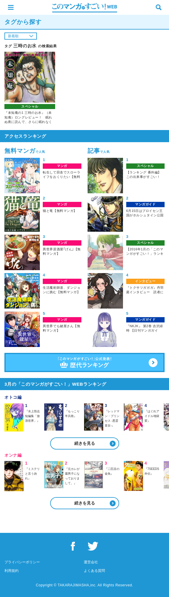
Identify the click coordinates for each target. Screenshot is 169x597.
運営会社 (91, 562)
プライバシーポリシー (22, 562)
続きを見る (84, 443)
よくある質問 (94, 571)
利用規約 (11, 571)
